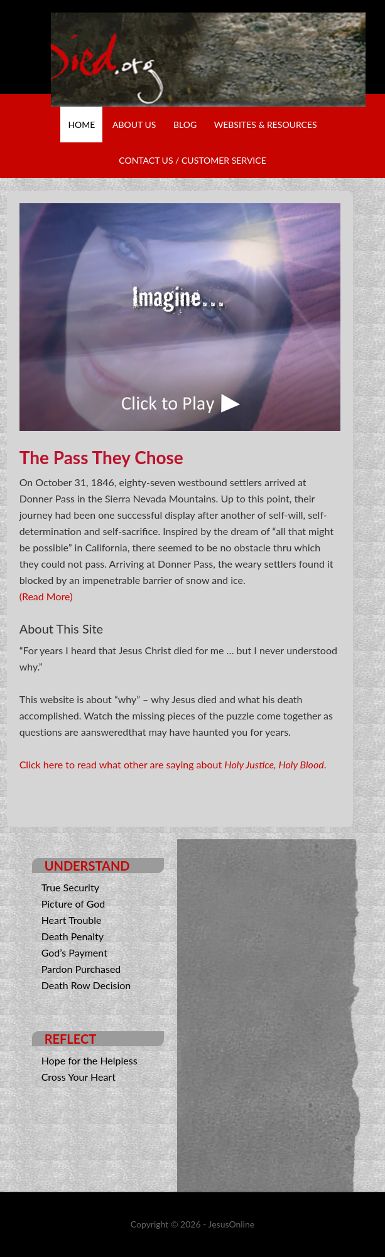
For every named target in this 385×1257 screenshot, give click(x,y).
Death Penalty (72, 936)
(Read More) (46, 596)
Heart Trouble (71, 920)
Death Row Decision (86, 985)
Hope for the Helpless (89, 1060)
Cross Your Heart (78, 1077)
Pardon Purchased (81, 969)
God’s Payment (74, 952)
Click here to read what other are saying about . (173, 764)
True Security (70, 887)
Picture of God (73, 904)
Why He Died (208, 60)
